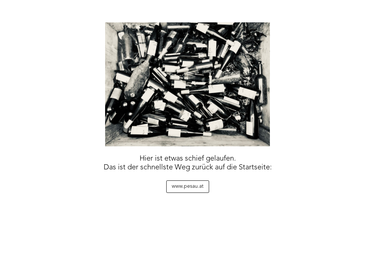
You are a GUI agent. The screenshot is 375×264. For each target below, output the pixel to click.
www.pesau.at (188, 186)
